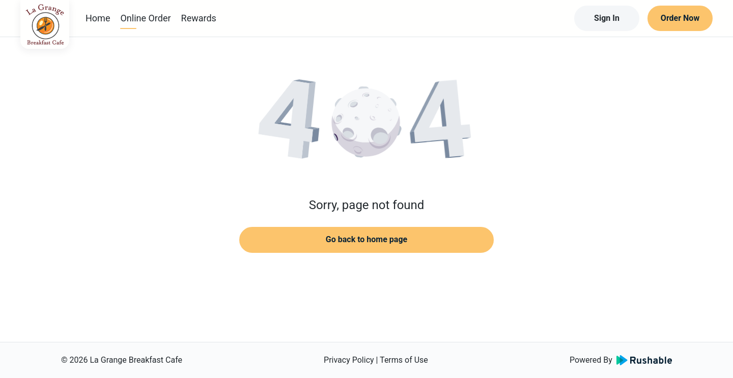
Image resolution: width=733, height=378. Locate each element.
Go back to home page (366, 239)
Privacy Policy (349, 360)
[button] (366, 122)
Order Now (680, 18)
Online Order (145, 18)
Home (98, 18)
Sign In (606, 18)
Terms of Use (404, 360)
